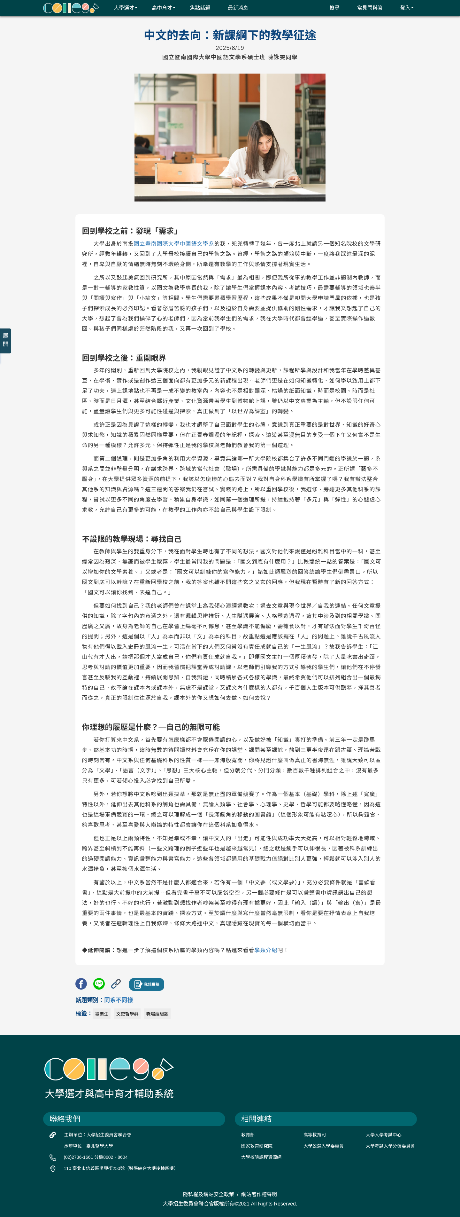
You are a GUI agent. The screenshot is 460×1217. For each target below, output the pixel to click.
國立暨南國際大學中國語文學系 (174, 244)
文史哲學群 (127, 1013)
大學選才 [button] (121, 8)
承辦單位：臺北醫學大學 (88, 1146)
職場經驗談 (157, 1013)
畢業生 (101, 1013)
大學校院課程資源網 (261, 1157)
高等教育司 (314, 1134)
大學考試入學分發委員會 (390, 1146)
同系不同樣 (118, 1000)
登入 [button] (403, 8)
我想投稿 (146, 984)
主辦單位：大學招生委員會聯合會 (97, 1134)
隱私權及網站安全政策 (208, 1194)
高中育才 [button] (159, 8)
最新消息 (234, 8)
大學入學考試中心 (384, 1134)
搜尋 (330, 8)
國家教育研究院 (256, 1146)
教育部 (248, 1134)
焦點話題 (196, 8)
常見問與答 (366, 8)
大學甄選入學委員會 (323, 1146)
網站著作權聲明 (259, 1194)
